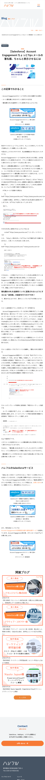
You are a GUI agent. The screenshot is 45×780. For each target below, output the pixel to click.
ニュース (19, 776)
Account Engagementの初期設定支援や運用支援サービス (19, 530)
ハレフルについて (6, 776)
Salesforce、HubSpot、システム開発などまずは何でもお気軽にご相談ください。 (22, 735)
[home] (8, 6)
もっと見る (22, 697)
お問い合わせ (37, 482)
